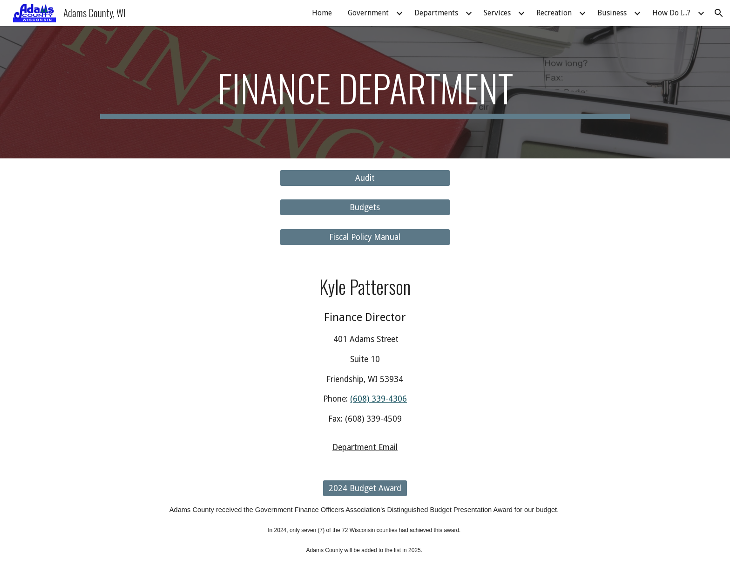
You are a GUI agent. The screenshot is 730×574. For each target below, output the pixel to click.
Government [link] (368, 12)
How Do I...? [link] (671, 12)
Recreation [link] (554, 12)
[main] (365, 92)
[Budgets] (364, 207)
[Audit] (364, 178)
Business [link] (612, 12)
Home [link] (322, 12)
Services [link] (497, 12)
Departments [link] (436, 12)
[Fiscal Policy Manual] (364, 237)
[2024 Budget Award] (365, 488)
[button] (719, 13)
